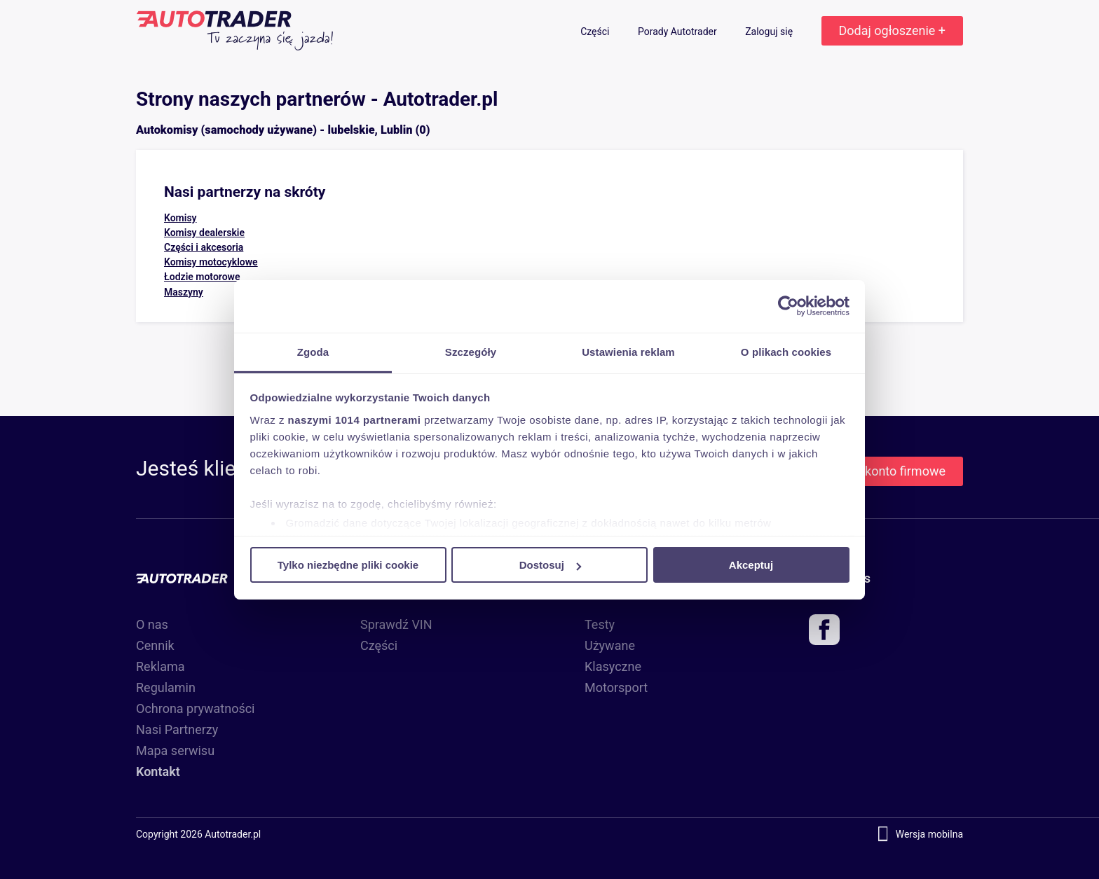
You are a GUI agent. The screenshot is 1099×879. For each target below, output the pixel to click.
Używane (610, 645)
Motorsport (616, 687)
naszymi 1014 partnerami (354, 419)
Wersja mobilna (929, 834)
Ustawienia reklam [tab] (628, 351)
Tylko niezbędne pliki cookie (348, 565)
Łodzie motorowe (202, 276)
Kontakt (158, 771)
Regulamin (166, 687)
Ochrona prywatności (195, 708)
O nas (152, 624)
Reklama (160, 666)
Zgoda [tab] (313, 351)
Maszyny (183, 292)
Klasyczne (613, 666)
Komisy (180, 217)
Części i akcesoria (203, 247)
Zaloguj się (770, 31)
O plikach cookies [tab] (786, 351)
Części (596, 31)
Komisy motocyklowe (211, 262)
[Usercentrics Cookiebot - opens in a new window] (788, 306)
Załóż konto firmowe (888, 471)
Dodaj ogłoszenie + (892, 30)
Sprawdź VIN (396, 624)
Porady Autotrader (678, 31)
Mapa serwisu (175, 750)
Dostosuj (550, 565)
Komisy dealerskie (204, 232)
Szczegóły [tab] (470, 351)
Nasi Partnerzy (177, 729)
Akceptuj (751, 565)
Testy (600, 624)
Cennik (155, 645)
